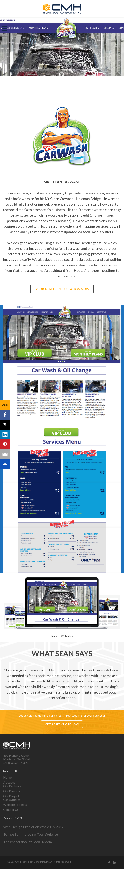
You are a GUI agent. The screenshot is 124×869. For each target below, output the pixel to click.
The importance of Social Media (27, 842)
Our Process (11, 791)
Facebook (109, 862)
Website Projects (15, 804)
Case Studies (11, 799)
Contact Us (11, 809)
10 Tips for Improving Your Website (30, 834)
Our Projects (12, 796)
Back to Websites (62, 636)
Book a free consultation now (62, 289)
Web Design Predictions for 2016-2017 (33, 827)
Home (7, 777)
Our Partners (12, 786)
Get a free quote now (62, 724)
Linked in (114, 862)
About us (9, 782)
